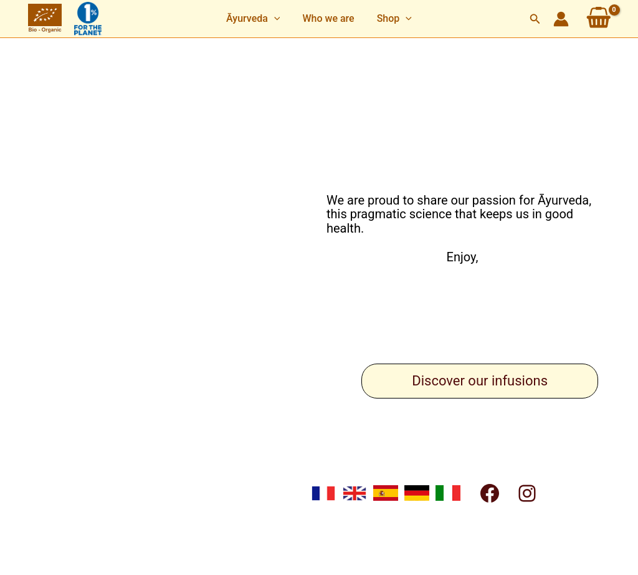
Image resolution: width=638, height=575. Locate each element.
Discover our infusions (480, 381)
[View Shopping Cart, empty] (598, 18)
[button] (255, 18)
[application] (276, 18)
